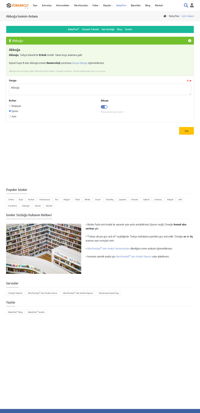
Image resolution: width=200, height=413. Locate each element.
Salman (146, 199)
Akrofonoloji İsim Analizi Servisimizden (108, 248)
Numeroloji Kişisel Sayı (109, 293)
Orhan (11, 199)
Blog (148, 5)
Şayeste (122, 199)
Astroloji (47, 5)
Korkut (31, 199)
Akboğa (100, 89)
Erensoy (158, 199)
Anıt (180, 199)
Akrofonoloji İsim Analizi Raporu (133, 256)
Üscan (97, 199)
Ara (186, 130)
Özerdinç (110, 199)
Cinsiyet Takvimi (90, 29)
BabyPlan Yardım (36, 312)
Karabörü (12, 205)
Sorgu (12, 80)
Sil (189, 80)
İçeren (13, 111)
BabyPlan (121, 5)
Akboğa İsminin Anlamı (22, 16)
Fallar (95, 5)
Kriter (12, 100)
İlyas (21, 199)
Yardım (128, 29)
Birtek (87, 199)
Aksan (104, 100)
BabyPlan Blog (15, 312)
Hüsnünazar (44, 199)
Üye (35, 5)
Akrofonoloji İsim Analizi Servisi (42, 292)
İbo (56, 199)
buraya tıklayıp (79, 63)
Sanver (38, 205)
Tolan (77, 199)
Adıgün (66, 199)
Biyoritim (136, 5)
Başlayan (15, 105)
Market (159, 5)
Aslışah (170, 199)
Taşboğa (26, 205)
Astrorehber (63, 5)
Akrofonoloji (81, 5)
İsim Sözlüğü (108, 29)
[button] (186, 5)
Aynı (12, 116)
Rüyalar (107, 5)
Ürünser (134, 199)
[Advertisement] (100, 161)
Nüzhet (49, 205)
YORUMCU (20, 5)
